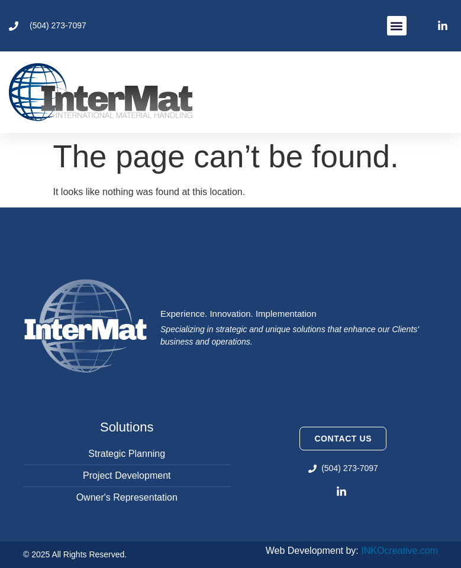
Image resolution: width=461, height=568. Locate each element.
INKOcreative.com (399, 551)
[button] (397, 25)
